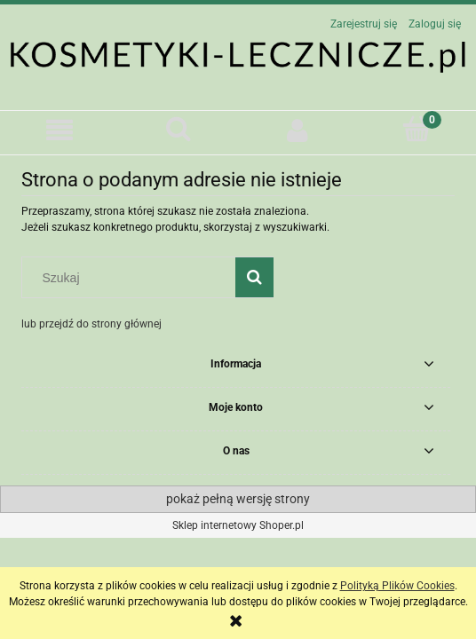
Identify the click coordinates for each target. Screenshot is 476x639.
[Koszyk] (416, 129)
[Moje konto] (297, 130)
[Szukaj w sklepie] (132, 278)
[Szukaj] (178, 129)
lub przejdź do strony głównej (91, 324)
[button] (59, 130)
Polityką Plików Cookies (397, 586)
